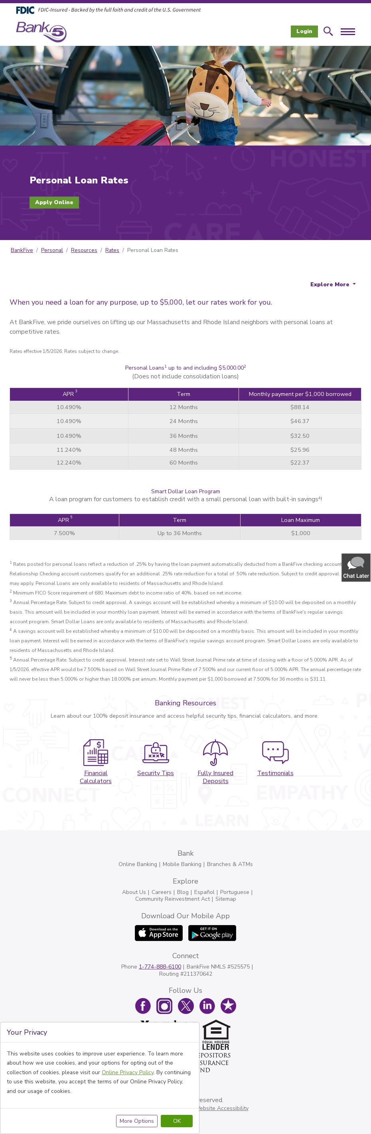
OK (177, 1121)
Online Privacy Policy (128, 1072)
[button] (357, 567)
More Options (137, 1121)
